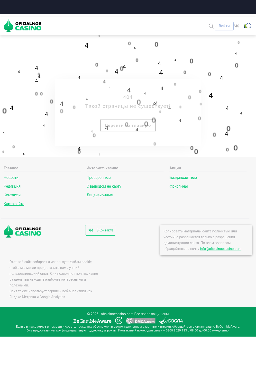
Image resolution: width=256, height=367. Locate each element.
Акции (175, 168)
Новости (11, 177)
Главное (11, 168)
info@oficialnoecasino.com (220, 249)
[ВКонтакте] (238, 26)
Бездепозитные (183, 177)
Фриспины (178, 186)
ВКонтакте (104, 230)
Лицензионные (100, 195)
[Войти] (224, 26)
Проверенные (98, 177)
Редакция (12, 186)
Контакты (12, 195)
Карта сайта (14, 204)
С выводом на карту (104, 186)
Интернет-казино (103, 168)
